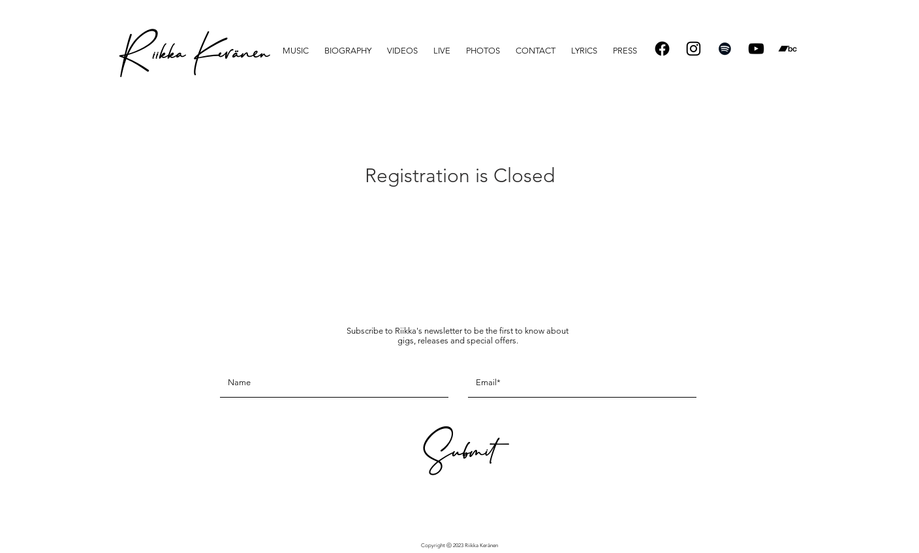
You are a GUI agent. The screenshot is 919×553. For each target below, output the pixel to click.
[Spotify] (724, 48)
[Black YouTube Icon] (756, 48)
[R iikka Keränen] (193, 58)
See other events (460, 223)
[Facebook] (662, 48)
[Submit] (457, 456)
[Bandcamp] (787, 48)
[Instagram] (693, 48)
